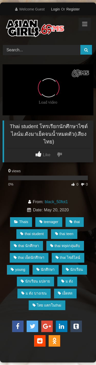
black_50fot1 (56, 202)
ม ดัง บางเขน (34, 293)
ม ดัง (67, 281)
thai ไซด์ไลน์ (68, 258)
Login (55, 9)
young (18, 269)
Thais (21, 222)
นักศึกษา (45, 269)
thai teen (64, 234)
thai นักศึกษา (26, 246)
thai (74, 222)
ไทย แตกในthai (47, 305)
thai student (32, 234)
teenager (48, 222)
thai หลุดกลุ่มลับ (65, 246)
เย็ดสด (65, 293)
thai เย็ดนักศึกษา (29, 258)
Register (73, 9)
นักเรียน (74, 269)
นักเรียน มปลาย (35, 281)
